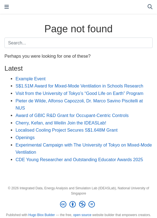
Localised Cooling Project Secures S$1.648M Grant (66, 129)
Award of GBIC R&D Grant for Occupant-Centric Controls (72, 115)
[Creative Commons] (78, 204)
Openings (25, 137)
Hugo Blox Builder (41, 215)
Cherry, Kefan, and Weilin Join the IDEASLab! (60, 122)
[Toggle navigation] (6, 6)
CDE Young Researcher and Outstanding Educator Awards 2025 (79, 159)
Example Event (30, 78)
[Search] (150, 7)
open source (82, 215)
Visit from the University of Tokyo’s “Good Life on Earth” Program (79, 93)
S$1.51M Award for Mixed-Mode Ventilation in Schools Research (79, 85)
